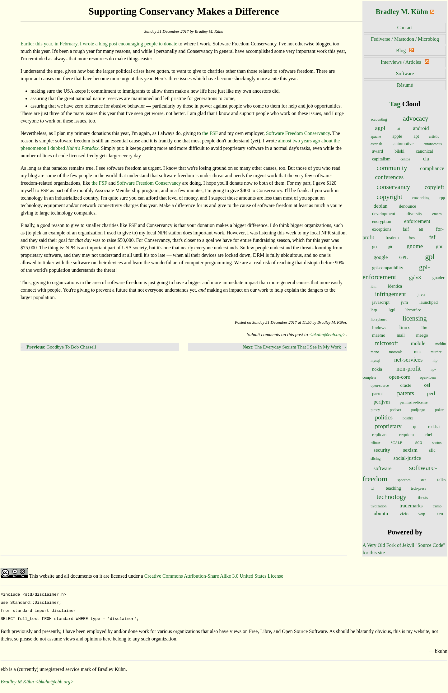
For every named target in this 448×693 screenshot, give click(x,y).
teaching (393, 488)
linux (404, 327)
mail (401, 335)
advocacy (415, 118)
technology (391, 497)
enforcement (417, 221)
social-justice (407, 458)
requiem (406, 434)
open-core (399, 377)
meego (422, 335)
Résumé (405, 85)
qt (415, 426)
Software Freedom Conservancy (298, 133)
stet (423, 480)
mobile (418, 343)
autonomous (432, 144)
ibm (373, 286)
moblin (440, 344)
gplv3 (415, 277)
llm (424, 327)
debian (381, 206)
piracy (375, 410)
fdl (421, 229)
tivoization (378, 506)
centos (405, 159)
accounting (379, 119)
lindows (379, 327)
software (383, 468)
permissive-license (413, 402)
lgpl (392, 309)
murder (436, 352)
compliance (432, 168)
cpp (442, 198)
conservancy (393, 187)
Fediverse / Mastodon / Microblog (405, 39)
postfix (408, 418)
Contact (405, 27)
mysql (375, 360)
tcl (372, 488)
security (382, 450)
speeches (404, 480)
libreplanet (378, 319)
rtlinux (375, 443)
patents (405, 393)
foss (412, 238)
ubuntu (381, 513)
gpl (430, 256)
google (381, 257)
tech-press (418, 488)
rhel (428, 434)
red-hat (434, 426)
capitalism (381, 158)
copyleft (434, 187)
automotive (404, 143)
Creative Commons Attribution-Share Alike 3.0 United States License (214, 576)
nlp (435, 360)
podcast (395, 410)
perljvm (382, 402)
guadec (438, 277)
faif (406, 229)
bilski (399, 151)
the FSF (210, 133)
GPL (403, 257)
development (383, 213)
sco (418, 442)
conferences (389, 177)
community (391, 168)
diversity (414, 213)
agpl (380, 128)
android (421, 128)
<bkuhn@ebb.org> (327, 334)
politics (384, 417)
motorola (396, 352)
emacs (436, 214)
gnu (440, 246)
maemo (378, 335)
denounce (407, 206)
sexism (410, 450)
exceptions (381, 229)
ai (398, 128)
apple (397, 136)
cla (426, 159)
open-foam (428, 377)
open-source (380, 385)
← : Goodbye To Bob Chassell (58, 346)
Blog (401, 50)
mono (375, 352)
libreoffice (413, 310)
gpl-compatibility (387, 267)
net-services (408, 359)
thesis (423, 497)
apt (416, 136)
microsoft (386, 343)
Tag (395, 104)
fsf (432, 237)
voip (421, 514)
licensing (415, 318)
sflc (432, 450)
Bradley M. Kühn (402, 12)
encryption (381, 221)
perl (431, 393)
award (377, 151)
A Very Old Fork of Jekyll (388, 545)
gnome (415, 246)
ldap (374, 310)
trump (437, 506)
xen (439, 513)
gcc (375, 246)
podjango (418, 410)
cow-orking (420, 198)
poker (439, 410)
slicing (375, 458)
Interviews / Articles (401, 62)
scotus (436, 443)
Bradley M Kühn (17, 679)
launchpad (428, 302)
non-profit (408, 368)
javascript (381, 302)
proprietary (388, 426)
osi (427, 385)
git (390, 247)
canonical (424, 151)
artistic (434, 136)
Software (405, 73)
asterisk (376, 144)
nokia (377, 369)
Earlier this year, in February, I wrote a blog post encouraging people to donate (99, 43)
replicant (380, 434)
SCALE (396, 443)
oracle (405, 385)
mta (417, 351)
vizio (403, 513)
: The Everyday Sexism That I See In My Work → (295, 346)
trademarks (411, 506)
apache (376, 136)
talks (441, 479)
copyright (389, 197)
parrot (377, 393)
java (421, 294)
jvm (404, 302)
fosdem (392, 237)
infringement (390, 294)
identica (395, 286)
